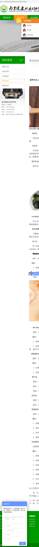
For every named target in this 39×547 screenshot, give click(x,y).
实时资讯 (20, 18)
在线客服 (28, 35)
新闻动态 (5, 85)
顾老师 (27, 25)
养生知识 (5, 81)
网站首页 (7, 18)
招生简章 (5, 71)
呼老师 (27, 30)
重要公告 (5, 67)
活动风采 (5, 76)
